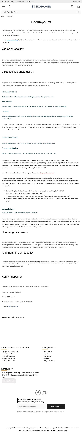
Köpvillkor (46, 354)
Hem (2, 16)
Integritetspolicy (49, 361)
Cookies (46, 358)
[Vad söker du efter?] (41, 12)
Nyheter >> (20, 1)
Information (76, 1)
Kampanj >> (30, 1)
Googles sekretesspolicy (47, 173)
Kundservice (47, 352)
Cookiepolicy (47, 356)
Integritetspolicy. (59, 412)
